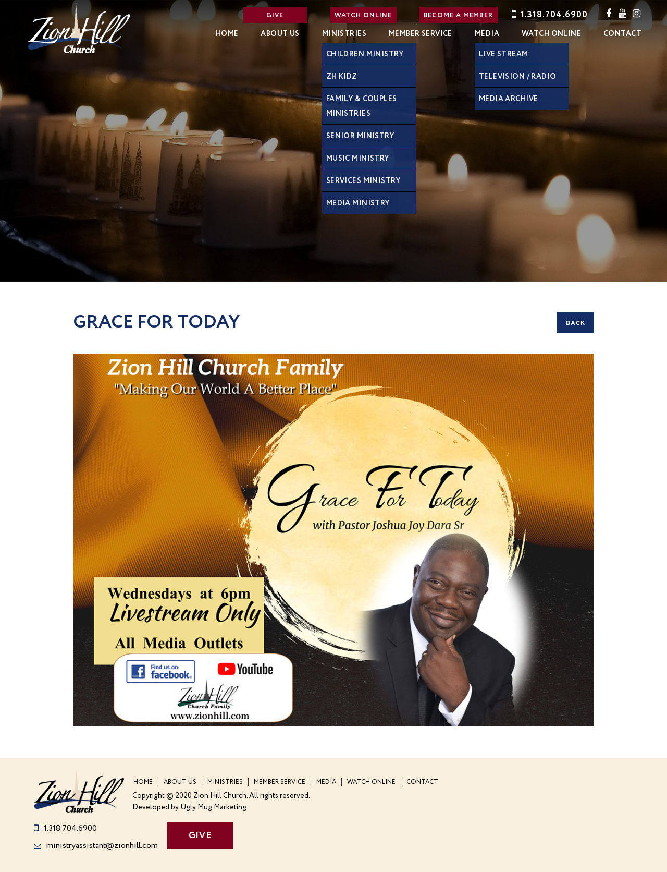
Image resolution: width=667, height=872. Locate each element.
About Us (280, 34)
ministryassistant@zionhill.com (96, 846)
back (575, 323)
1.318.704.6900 (549, 14)
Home (227, 34)
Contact (622, 34)
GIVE (274, 15)
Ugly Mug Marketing (213, 807)
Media (487, 34)
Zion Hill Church (79, 28)
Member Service (420, 34)
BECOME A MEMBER (458, 15)
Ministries (344, 34)
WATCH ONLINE (363, 15)
